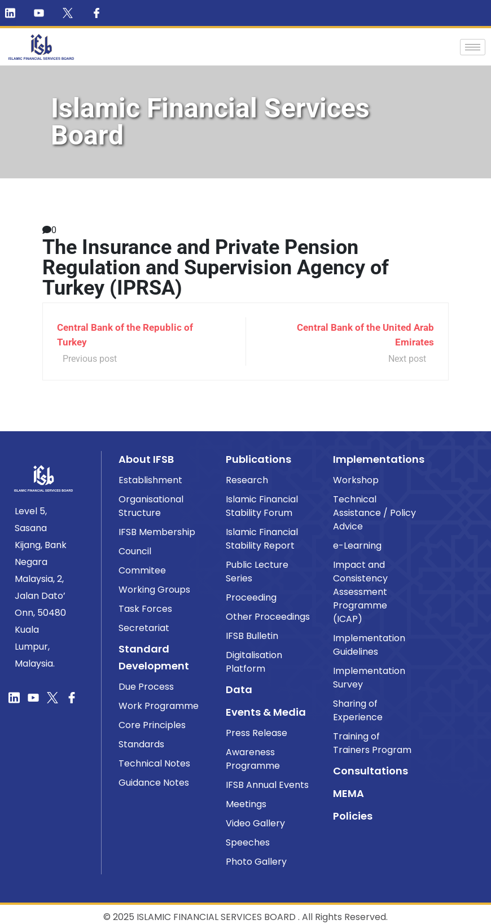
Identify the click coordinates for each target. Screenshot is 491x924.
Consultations (370, 771)
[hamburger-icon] (472, 47)
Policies (352, 816)
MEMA (348, 793)
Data (239, 689)
